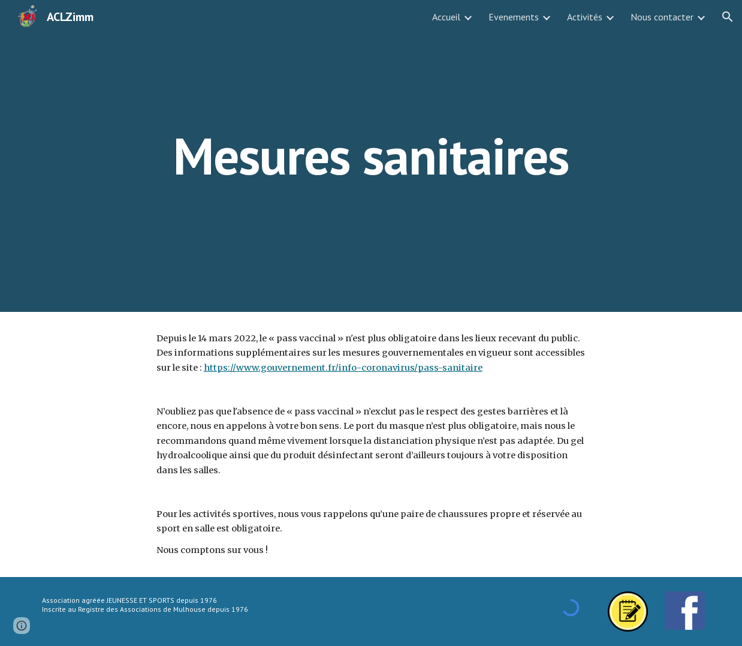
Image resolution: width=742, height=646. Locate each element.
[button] (727, 16)
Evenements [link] (513, 17)
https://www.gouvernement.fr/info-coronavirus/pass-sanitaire (343, 367)
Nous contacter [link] (662, 17)
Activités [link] (584, 17)
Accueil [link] (446, 17)
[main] (371, 155)
